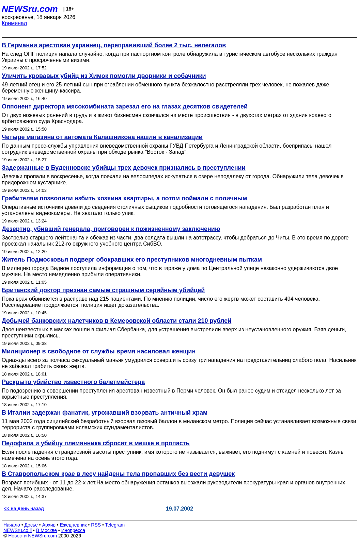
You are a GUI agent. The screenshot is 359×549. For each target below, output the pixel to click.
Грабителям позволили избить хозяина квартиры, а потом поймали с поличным (124, 198)
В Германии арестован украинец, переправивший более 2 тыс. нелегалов (114, 45)
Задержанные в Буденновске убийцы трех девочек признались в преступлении (124, 167)
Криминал (14, 23)
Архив (49, 525)
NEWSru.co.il (17, 530)
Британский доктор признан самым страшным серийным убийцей (103, 290)
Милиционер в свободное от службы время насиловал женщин (99, 351)
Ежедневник (73, 525)
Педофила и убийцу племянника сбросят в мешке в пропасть (96, 443)
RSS (96, 525)
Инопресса (73, 530)
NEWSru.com (30, 9)
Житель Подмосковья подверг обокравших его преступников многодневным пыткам (132, 259)
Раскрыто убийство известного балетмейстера (73, 382)
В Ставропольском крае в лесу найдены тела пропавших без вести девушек (118, 473)
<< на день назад (24, 508)
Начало (11, 525)
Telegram (115, 525)
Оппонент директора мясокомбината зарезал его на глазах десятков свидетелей (125, 106)
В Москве (46, 530)
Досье (31, 525)
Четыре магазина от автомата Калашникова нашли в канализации (102, 137)
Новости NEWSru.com (32, 535)
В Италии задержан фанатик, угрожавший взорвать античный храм (104, 412)
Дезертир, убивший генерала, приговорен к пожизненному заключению (111, 229)
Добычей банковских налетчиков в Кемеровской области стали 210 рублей (116, 320)
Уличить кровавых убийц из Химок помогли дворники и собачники (104, 75)
